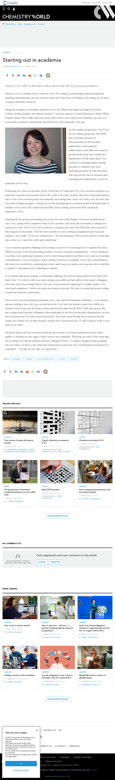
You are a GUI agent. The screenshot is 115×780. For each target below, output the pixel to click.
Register (55, 562)
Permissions (74, 746)
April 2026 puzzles (50, 489)
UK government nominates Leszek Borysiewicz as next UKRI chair (19, 492)
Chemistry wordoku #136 (91, 440)
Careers (6, 53)
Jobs (20, 24)
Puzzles (41, 24)
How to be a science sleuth (17, 625)
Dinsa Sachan (52, 637)
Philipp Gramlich (92, 499)
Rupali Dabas (14, 632)
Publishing (86, 3)
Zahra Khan (51, 685)
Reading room (30, 24)
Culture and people (45, 359)
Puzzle (45, 437)
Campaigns (64, 757)
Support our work (53, 761)
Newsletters (11, 24)
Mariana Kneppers (17, 450)
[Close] (37, 730)
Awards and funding (82, 757)
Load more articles (57, 516)
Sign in (42, 562)
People (62, 359)
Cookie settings (21, 770)
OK (21, 763)
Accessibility (60, 746)
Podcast (8, 437)
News (6, 486)
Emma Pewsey (28, 452)
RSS (60, 730)
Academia (16, 359)
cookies (93, 770)
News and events (47, 757)
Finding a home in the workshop (19, 675)
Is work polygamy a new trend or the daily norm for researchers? (57, 676)
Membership (107, 3)
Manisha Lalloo (13, 66)
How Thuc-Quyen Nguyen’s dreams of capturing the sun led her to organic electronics (94, 628)
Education (96, 3)
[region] (21, 752)
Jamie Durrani (15, 501)
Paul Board (63, 452)
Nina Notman (90, 637)
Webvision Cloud (64, 776)
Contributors (49, 730)
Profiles (73, 359)
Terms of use (46, 746)
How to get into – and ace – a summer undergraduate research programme (57, 628)
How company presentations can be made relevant (94, 490)
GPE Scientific (52, 451)
